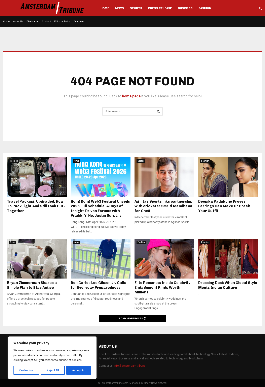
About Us (18, 21)
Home (105, 8)
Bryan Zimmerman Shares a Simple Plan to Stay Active (32, 285)
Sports (136, 8)
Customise (26, 370)
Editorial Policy (62, 21)
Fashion (205, 8)
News (119, 8)
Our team (79, 21)
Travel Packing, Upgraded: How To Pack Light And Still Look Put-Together (36, 206)
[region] (52, 358)
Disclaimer (33, 21)
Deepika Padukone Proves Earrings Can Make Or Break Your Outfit (224, 206)
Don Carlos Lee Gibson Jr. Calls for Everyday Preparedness (98, 285)
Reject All (53, 370)
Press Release (160, 8)
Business (185, 8)
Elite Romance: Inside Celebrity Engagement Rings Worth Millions (162, 287)
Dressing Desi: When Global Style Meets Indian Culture (227, 285)
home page (131, 96)
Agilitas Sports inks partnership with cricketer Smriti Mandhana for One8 (163, 206)
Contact (46, 21)
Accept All (78, 370)
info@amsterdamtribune (130, 365)
